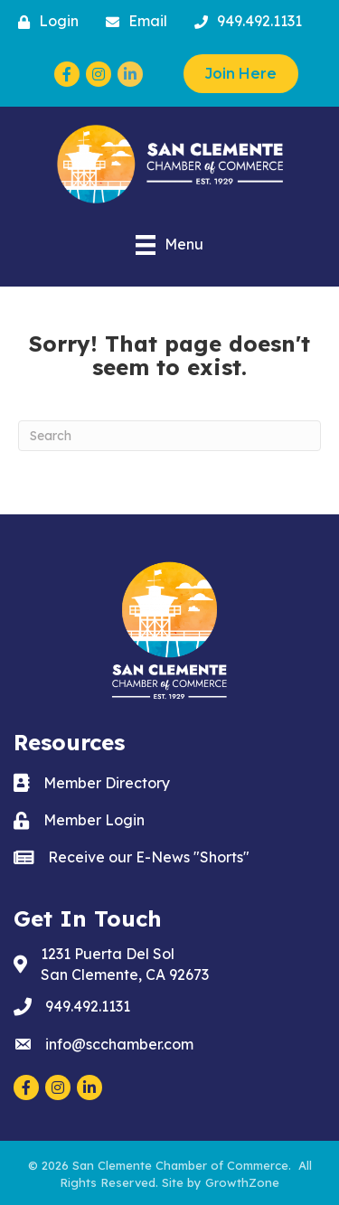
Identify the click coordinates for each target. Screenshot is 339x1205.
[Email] (132, 21)
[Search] (169, 435)
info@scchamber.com (119, 1044)
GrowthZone (242, 1182)
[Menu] (169, 245)
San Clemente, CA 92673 (125, 964)
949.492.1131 (87, 1006)
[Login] (44, 21)
